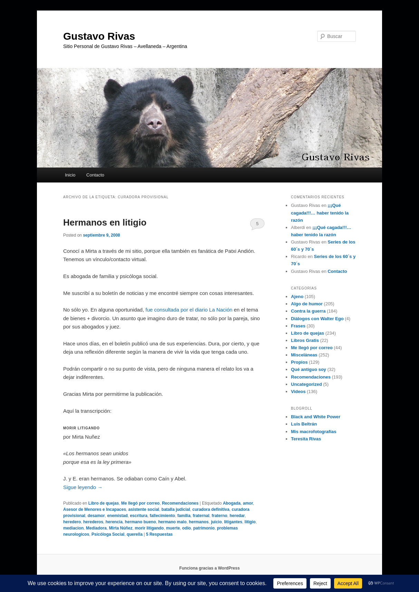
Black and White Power (315, 416)
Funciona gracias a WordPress (209, 568)
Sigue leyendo (83, 487)
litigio (250, 521)
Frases (298, 325)
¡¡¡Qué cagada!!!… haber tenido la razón (320, 212)
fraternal (201, 515)
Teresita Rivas (306, 438)
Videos (298, 391)
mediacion (73, 528)
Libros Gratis (305, 340)
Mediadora (96, 528)
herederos (93, 521)
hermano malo (172, 521)
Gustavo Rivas (99, 36)
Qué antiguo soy (308, 369)
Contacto (95, 175)
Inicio (70, 175)
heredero (72, 521)
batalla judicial (176, 509)
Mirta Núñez (121, 528)
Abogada (232, 503)
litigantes (233, 521)
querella (135, 534)
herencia (114, 521)
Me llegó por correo (140, 503)
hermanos (198, 521)
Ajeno (297, 296)
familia (184, 515)
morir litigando (149, 528)
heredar (237, 515)
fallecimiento (162, 515)
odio (186, 528)
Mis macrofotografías (313, 431)
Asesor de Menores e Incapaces (94, 509)
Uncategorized (306, 384)
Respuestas (159, 534)
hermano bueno (140, 521)
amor (248, 503)
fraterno (219, 515)
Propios (299, 362)
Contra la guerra (308, 311)
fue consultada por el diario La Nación (189, 310)
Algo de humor (307, 303)
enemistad (117, 515)
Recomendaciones (180, 503)
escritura (138, 515)
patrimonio (204, 528)
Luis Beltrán (304, 424)
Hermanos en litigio (104, 222)
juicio (216, 521)
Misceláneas (304, 354)
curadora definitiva (210, 509)
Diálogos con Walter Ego (317, 318)
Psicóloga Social (107, 534)
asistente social (143, 509)
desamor (96, 515)
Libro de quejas (103, 503)
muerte (173, 528)
